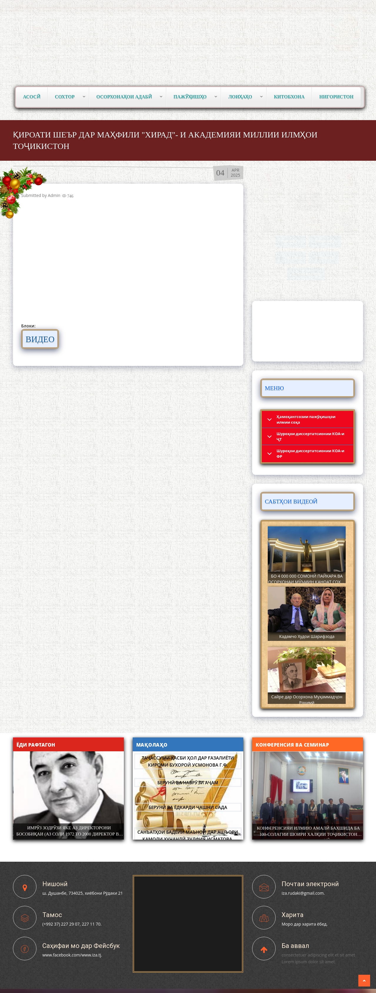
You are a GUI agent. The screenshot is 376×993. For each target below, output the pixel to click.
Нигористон (336, 96)
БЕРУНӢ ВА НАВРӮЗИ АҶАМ (187, 782)
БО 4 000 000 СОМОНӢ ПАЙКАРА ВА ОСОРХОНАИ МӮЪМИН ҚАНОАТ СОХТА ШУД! (306, 582)
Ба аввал (295, 945)
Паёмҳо (292, 258)
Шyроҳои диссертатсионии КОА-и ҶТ (310, 436)
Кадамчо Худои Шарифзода (307, 636)
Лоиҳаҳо (242, 97)
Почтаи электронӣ (310, 884)
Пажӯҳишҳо (192, 97)
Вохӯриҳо (290, 241)
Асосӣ (31, 96)
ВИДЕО (43, 338)
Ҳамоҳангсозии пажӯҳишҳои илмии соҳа (306, 419)
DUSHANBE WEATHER (307, 331)
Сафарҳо (324, 258)
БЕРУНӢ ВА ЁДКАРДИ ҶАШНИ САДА (188, 807)
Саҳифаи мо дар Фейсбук (81, 945)
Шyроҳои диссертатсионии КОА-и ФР (310, 453)
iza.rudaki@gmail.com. (303, 893)
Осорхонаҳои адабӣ (125, 97)
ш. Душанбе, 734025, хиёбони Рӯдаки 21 (82, 893)
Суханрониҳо (306, 274)
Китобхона (289, 96)
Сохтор (66, 97)
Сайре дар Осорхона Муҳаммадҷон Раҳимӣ (306, 699)
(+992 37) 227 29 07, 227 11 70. (72, 924)
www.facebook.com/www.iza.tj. (72, 955)
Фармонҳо (325, 241)
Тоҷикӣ (304, 6)
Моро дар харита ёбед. (304, 924)
